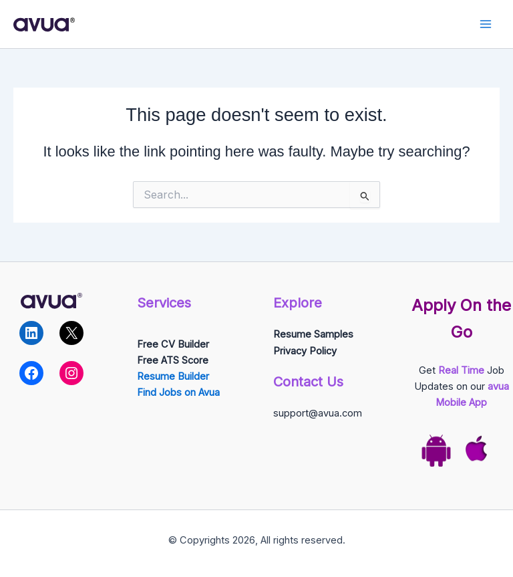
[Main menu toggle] (486, 24)
